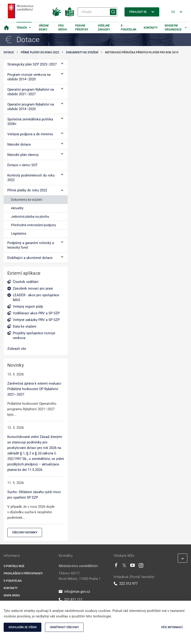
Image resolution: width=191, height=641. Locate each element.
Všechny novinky (24, 532)
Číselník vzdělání (25, 282)
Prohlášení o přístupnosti (23, 573)
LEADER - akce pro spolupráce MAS (36, 297)
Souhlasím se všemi (22, 627)
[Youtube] (132, 566)
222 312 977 (126, 583)
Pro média (62, 27)
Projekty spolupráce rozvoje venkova (34, 335)
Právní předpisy (81, 27)
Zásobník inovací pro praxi (33, 288)
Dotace (9, 52)
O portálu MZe (14, 566)
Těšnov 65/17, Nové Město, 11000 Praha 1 (80, 576)
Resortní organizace (173, 27)
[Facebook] (116, 566)
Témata (21, 27)
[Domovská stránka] (6, 27)
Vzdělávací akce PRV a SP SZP (36, 313)
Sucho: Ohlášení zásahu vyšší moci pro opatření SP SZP (34, 495)
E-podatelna (128, 27)
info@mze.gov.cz (74, 591)
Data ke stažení (24, 326)
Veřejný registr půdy (28, 306)
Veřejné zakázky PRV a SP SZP (36, 320)
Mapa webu (12, 595)
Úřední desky (44, 27)
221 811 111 (70, 600)
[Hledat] (97, 11)
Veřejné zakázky (104, 27)
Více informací (172, 627)
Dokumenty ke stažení (82, 52)
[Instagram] (141, 566)
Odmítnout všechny (64, 627)
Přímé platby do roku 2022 (40, 52)
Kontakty (150, 27)
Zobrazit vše (16, 349)
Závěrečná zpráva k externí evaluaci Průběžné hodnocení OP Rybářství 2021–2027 (34, 389)
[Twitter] (124, 566)
